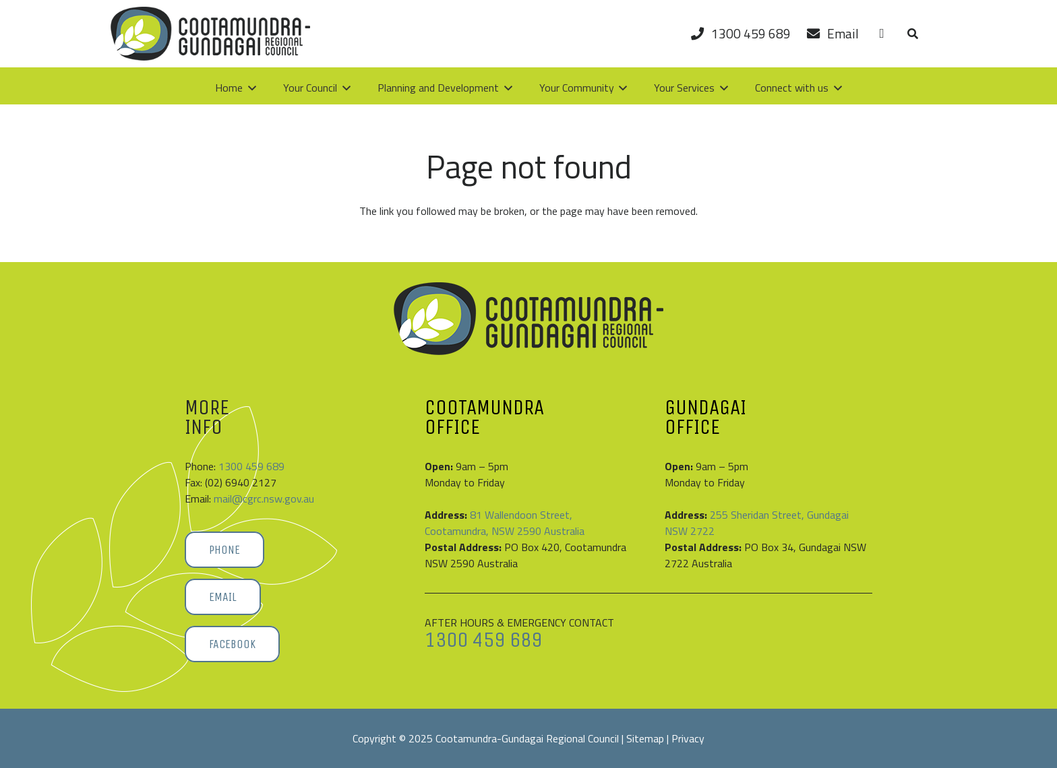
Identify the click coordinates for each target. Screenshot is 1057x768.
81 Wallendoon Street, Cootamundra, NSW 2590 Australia (504, 523)
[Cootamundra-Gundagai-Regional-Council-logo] (210, 34)
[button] (912, 34)
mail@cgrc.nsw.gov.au (264, 498)
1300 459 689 (251, 466)
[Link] (882, 33)
